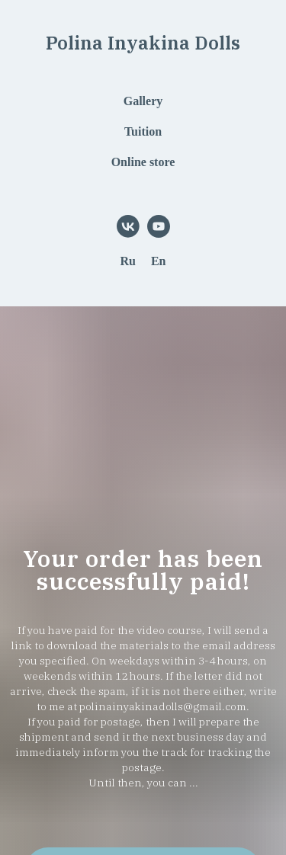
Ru (127, 261)
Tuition (143, 131)
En (158, 261)
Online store (143, 161)
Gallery (143, 100)
